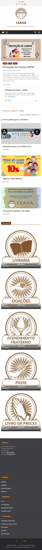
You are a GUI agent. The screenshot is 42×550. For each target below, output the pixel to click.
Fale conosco (4, 527)
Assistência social (5, 511)
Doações (5, 304)
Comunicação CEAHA (15, 70)
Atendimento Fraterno (9, 345)
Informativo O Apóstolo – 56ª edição (16, 211)
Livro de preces (5, 504)
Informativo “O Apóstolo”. (8, 520)
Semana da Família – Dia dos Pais (30, 115)
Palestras (3, 482)
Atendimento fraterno (7, 508)
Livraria (4, 264)
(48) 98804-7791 (11, 454)
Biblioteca (3, 491)
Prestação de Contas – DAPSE (9, 524)
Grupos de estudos (6, 488)
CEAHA (21, 23)
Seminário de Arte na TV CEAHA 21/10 (17, 147)
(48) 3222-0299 (10, 452)
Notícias (15, 63)
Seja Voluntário (5, 534)
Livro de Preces (6, 427)
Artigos (5, 63)
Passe (4, 386)
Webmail (3, 530)
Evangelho (4, 485)
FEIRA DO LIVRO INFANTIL (12, 179)
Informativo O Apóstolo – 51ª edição (12, 111)
